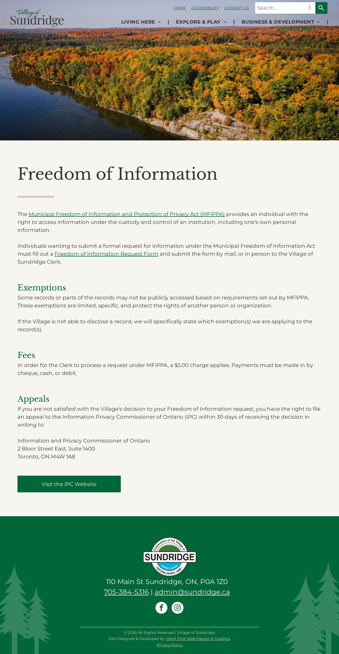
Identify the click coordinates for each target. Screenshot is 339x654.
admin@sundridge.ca (192, 592)
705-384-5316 (126, 592)
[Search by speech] (309, 7)
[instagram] (178, 608)
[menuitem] (142, 22)
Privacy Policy (170, 645)
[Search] (321, 8)
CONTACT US (236, 8)
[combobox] (285, 8)
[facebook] (161, 608)
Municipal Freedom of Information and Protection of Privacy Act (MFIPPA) (127, 214)
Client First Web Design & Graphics (198, 638)
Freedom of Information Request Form (106, 254)
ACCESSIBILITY (205, 8)
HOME (180, 8)
